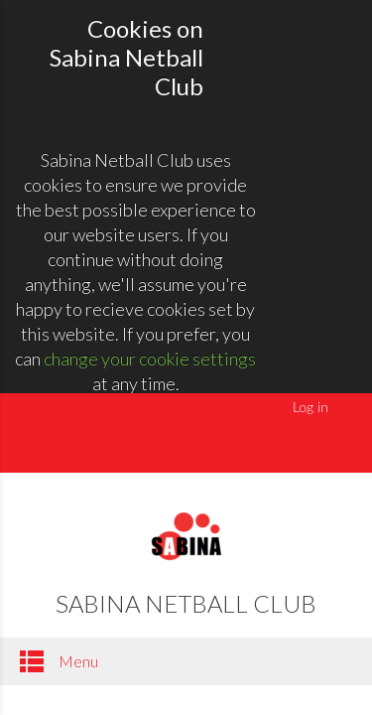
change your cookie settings (150, 358)
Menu (59, 661)
